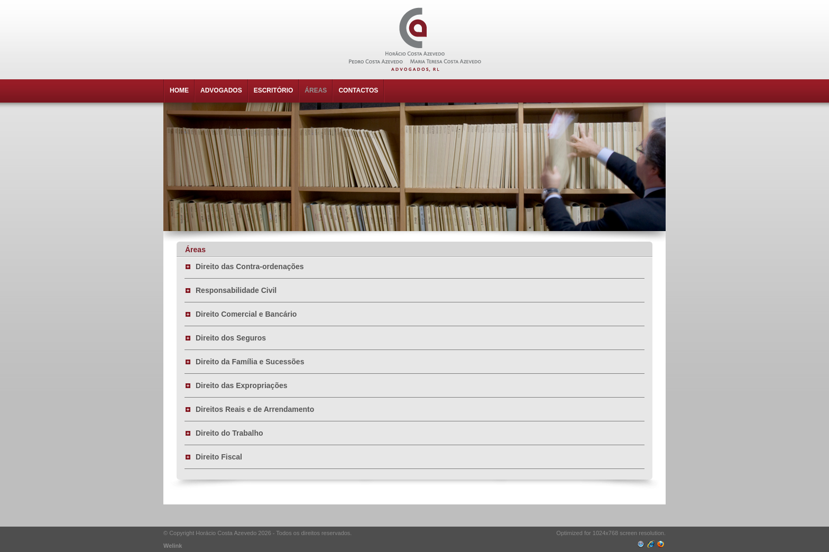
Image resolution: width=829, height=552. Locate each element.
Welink (172, 545)
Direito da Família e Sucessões (250, 361)
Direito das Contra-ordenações (250, 266)
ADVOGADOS (221, 90)
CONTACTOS (358, 90)
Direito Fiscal (219, 457)
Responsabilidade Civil (236, 290)
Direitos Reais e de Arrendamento (255, 409)
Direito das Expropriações (242, 385)
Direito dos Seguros (231, 338)
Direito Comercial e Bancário (246, 314)
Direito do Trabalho (229, 433)
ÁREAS (316, 90)
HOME (179, 90)
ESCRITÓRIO (273, 90)
